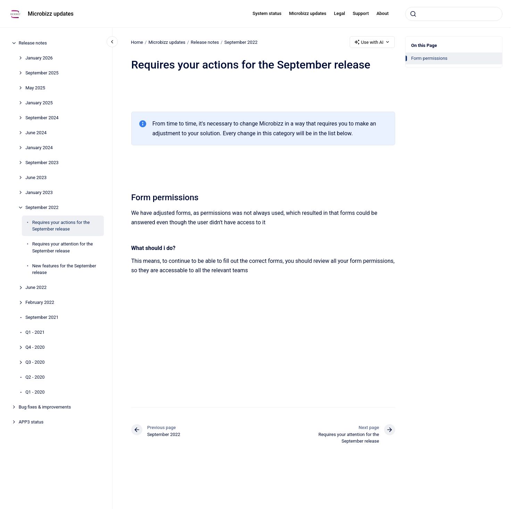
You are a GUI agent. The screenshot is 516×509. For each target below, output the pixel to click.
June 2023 (36, 177)
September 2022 (42, 207)
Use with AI (372, 42)
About (382, 13)
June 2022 (36, 287)
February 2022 (39, 302)
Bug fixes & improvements (45, 407)
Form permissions (429, 58)
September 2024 (42, 117)
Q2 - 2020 (35, 377)
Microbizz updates (51, 13)
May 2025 (35, 87)
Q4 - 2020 (35, 347)
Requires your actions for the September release (61, 226)
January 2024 (39, 147)
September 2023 (42, 162)
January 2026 (39, 57)
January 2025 (39, 102)
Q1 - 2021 (35, 332)
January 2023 (39, 192)
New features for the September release (64, 269)
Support (361, 13)
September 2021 (42, 317)
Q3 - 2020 (35, 362)
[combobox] (454, 14)
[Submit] (413, 13)
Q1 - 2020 (35, 392)
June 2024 (36, 132)
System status (266, 13)
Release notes (33, 43)
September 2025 (42, 72)
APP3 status (31, 422)
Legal (339, 13)
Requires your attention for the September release (62, 247)
